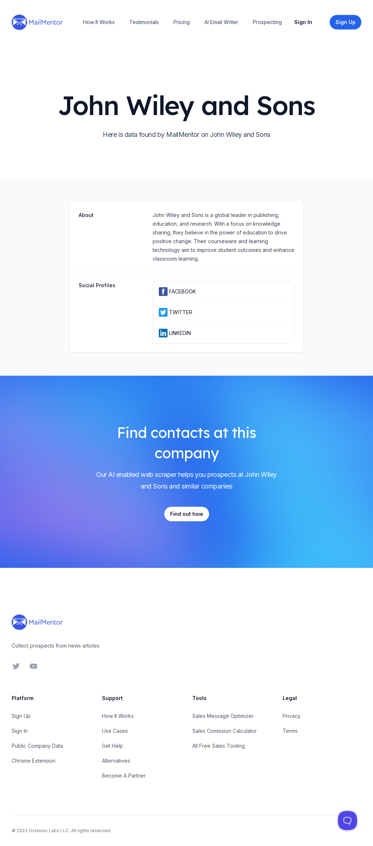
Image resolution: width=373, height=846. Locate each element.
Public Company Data (37, 746)
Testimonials (144, 22)
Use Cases (115, 731)
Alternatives (116, 761)
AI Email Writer (221, 22)
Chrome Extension (33, 761)
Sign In (303, 22)
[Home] (37, 22)
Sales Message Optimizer (223, 716)
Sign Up (21, 716)
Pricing (181, 22)
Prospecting (267, 22)
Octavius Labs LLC (49, 830)
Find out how (186, 514)
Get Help (112, 746)
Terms (290, 731)
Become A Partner (124, 775)
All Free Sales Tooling (218, 746)
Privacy (292, 716)
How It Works (99, 22)
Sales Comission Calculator (224, 731)
